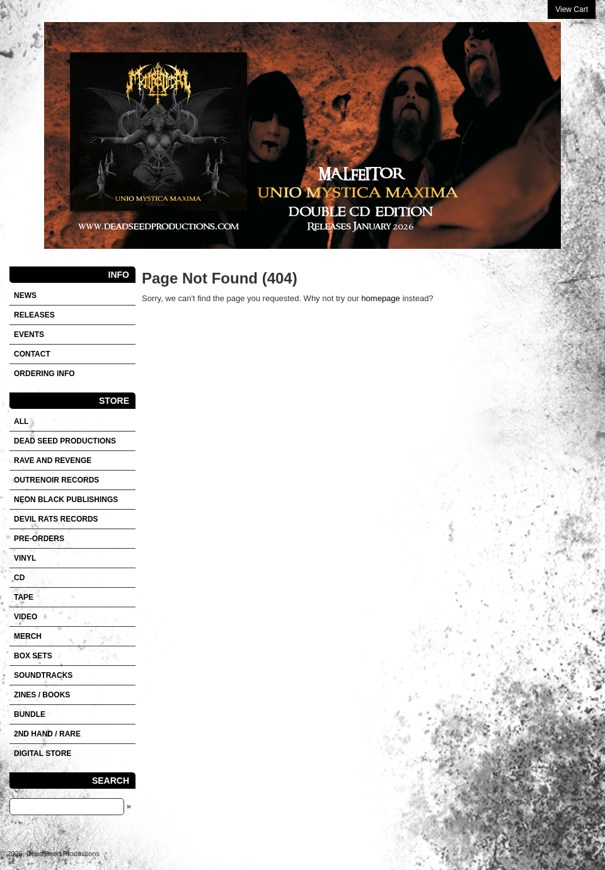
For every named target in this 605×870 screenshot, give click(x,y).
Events (29, 334)
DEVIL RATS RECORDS (56, 519)
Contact (32, 354)
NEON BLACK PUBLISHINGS (66, 499)
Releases (34, 315)
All (21, 421)
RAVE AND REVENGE (52, 460)
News (25, 295)
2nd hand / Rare (47, 734)
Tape (23, 597)
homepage (380, 298)
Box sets (33, 655)
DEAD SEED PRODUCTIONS (65, 441)
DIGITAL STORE (42, 753)
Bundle (29, 714)
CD (19, 577)
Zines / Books (42, 694)
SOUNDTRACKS (43, 675)
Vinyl (25, 558)
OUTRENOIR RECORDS (56, 480)
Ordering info (44, 373)
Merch (28, 636)
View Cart (571, 9)
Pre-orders (39, 538)
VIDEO (25, 616)
